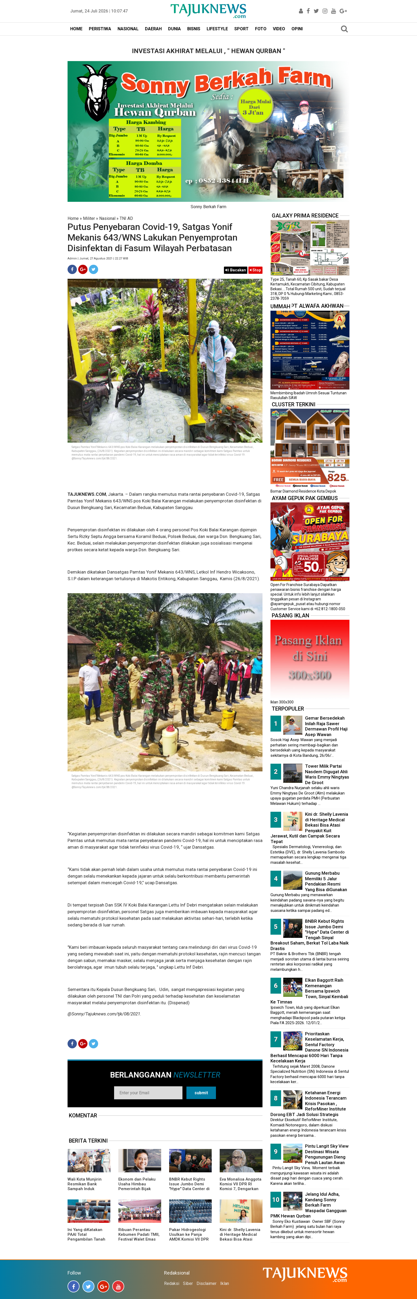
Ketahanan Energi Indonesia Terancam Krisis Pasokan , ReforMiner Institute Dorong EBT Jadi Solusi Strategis (308, 1103)
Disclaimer (206, 1283)
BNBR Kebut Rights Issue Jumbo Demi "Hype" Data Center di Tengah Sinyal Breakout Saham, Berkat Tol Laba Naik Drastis (309, 934)
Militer (89, 218)
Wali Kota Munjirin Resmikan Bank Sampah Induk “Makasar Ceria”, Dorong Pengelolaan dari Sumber (87, 1191)
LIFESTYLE (217, 28)
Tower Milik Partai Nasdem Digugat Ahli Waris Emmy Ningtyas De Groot (327, 774)
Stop (255, 270)
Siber (188, 1283)
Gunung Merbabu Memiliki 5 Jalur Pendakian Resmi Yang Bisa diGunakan (326, 881)
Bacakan (235, 270)
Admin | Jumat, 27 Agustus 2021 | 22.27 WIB (98, 258)
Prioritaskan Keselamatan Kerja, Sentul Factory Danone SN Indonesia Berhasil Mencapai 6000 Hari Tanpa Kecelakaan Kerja (309, 1047)
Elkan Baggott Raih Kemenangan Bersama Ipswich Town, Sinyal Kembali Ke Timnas (309, 991)
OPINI (297, 28)
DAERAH (153, 28)
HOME (76, 28)
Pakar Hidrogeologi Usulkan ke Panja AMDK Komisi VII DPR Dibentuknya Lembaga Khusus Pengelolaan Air (190, 1241)
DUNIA (174, 28)
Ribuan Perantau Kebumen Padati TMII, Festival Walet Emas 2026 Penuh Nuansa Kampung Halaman (139, 1239)
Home (73, 218)
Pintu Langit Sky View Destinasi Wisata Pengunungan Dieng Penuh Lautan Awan (327, 1154)
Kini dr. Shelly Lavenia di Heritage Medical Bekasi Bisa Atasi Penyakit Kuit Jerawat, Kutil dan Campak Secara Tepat (241, 1241)
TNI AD (126, 218)
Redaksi (171, 1283)
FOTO (260, 28)
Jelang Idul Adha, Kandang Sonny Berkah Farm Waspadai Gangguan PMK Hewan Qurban (308, 1205)
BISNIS (193, 28)
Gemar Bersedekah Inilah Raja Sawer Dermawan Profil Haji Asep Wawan (326, 726)
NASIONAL (128, 28)
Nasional (107, 218)
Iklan (224, 1283)
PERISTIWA (100, 28)
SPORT (241, 28)
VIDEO (279, 28)
